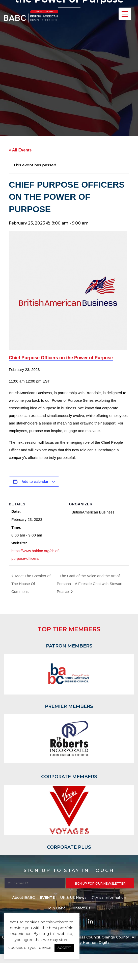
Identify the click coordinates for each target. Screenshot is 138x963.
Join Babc (56, 908)
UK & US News (73, 897)
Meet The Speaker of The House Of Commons (30, 584)
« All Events (20, 150)
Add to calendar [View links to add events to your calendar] (35, 482)
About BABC (23, 897)
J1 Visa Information (109, 897)
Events (47, 897)
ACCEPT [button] (64, 948)
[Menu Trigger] (125, 14)
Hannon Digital (97, 942)
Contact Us (80, 908)
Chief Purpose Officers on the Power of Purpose (61, 357)
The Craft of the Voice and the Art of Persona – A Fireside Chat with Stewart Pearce (89, 584)
